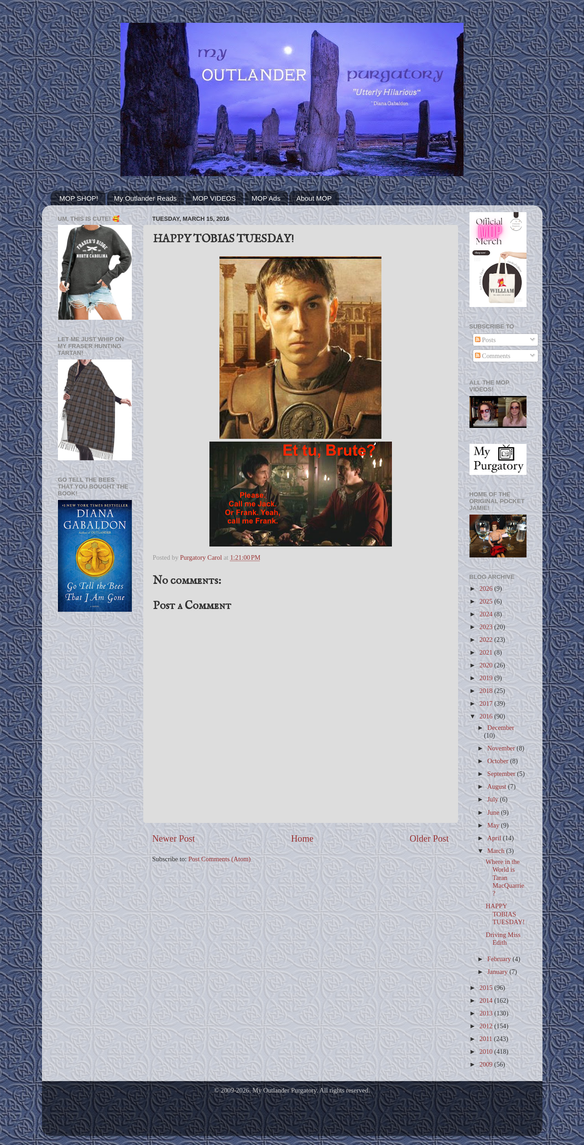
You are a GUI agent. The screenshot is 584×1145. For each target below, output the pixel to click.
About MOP (314, 198)
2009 (487, 1064)
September (502, 773)
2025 (487, 601)
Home (302, 838)
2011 (487, 1038)
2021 (487, 652)
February (500, 959)
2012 (487, 1026)
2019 (487, 678)
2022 (487, 639)
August (497, 786)
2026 (487, 588)
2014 (487, 1000)
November (501, 748)
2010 (487, 1051)
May (494, 825)
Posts (485, 340)
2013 (487, 1013)
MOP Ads (266, 198)
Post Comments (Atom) (219, 859)
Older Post (429, 838)
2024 (487, 614)
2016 (487, 716)
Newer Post (173, 838)
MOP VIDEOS (214, 198)
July (493, 799)
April (495, 838)
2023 (487, 626)
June (494, 812)
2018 (487, 690)
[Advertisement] (95, 764)
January (498, 971)
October (498, 761)
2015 (487, 987)
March (496, 850)
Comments (493, 355)
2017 (487, 703)
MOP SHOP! (78, 198)
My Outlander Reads (145, 198)
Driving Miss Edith (502, 938)
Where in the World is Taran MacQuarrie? (504, 877)
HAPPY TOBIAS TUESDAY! (505, 914)
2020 (487, 665)
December (500, 727)
